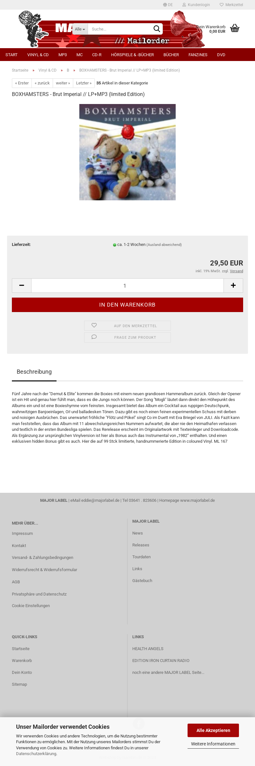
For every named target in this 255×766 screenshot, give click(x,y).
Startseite (21, 648)
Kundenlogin (196, 5)
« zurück (42, 83)
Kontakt (19, 545)
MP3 (62, 54)
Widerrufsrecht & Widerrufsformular (44, 569)
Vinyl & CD (38, 54)
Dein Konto (22, 672)
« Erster (22, 83)
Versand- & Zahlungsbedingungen (42, 557)
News (137, 533)
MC (79, 54)
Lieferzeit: (21, 244)
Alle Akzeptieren (213, 730)
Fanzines (198, 54)
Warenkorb (22, 660)
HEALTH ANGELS (147, 648)
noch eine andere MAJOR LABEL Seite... (168, 672)
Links (137, 568)
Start (11, 54)
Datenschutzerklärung (36, 753)
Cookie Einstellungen (31, 605)
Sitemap (19, 684)
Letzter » (84, 83)
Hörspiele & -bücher (132, 54)
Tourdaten (141, 556)
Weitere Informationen (213, 743)
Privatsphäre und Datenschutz (39, 594)
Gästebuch (142, 580)
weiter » (63, 83)
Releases (140, 545)
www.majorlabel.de (197, 500)
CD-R (96, 54)
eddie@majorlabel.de (100, 500)
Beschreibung (34, 371)
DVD (221, 54)
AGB (16, 581)
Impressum (22, 533)
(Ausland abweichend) (164, 245)
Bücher (171, 54)
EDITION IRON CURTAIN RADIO (160, 660)
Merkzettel (231, 5)
